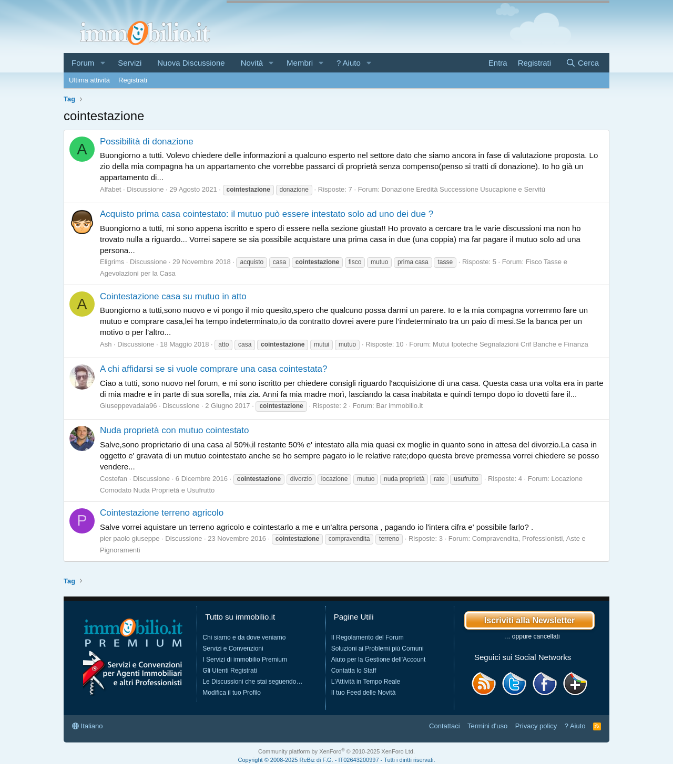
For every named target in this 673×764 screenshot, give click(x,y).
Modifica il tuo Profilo (231, 692)
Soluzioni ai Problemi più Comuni (377, 648)
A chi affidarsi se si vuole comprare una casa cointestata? (213, 369)
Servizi (129, 62)
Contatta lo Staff (353, 670)
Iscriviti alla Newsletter (529, 620)
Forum (83, 62)
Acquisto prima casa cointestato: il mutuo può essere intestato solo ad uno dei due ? (266, 214)
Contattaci (444, 726)
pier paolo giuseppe (129, 538)
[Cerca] (582, 62)
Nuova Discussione (191, 62)
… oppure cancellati (532, 636)
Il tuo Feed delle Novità (363, 692)
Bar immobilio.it (399, 406)
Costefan (113, 479)
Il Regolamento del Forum (367, 637)
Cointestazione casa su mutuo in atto (173, 296)
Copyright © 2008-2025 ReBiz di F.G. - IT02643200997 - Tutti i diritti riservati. (336, 760)
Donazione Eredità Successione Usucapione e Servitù (463, 189)
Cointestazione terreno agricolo (161, 513)
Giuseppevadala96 (128, 406)
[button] (102, 62)
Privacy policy (536, 726)
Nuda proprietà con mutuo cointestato (174, 430)
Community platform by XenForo (336, 751)
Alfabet (110, 189)
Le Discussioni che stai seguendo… (252, 681)
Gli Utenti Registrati (229, 670)
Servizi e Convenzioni (232, 648)
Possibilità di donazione (146, 141)
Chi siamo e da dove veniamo (243, 637)
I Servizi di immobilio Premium (244, 659)
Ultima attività (89, 80)
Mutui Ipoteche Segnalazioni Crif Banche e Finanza (510, 344)
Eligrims (112, 262)
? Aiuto (348, 62)
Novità (252, 62)
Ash (105, 344)
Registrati (132, 80)
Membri (300, 62)
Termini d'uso (487, 726)
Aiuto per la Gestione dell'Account (378, 659)
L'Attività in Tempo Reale (365, 681)
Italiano (87, 726)
